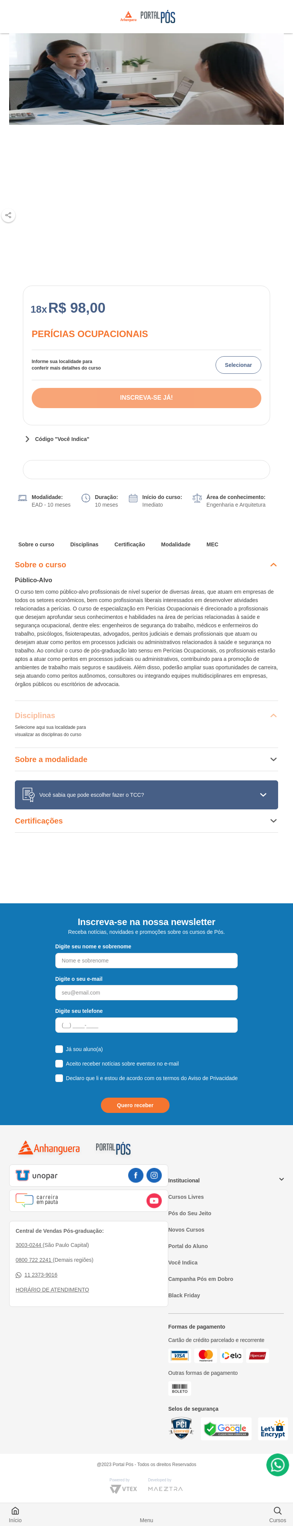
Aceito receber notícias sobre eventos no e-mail (122, 1064)
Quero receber (135, 1105)
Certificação (129, 544)
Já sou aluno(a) (84, 1049)
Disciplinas (84, 544)
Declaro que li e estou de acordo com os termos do (152, 1078)
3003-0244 (29, 1245)
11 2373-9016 (36, 1275)
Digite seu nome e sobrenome (93, 946)
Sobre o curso (36, 544)
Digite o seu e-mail (79, 979)
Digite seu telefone (79, 1011)
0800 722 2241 (34, 1260)
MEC (212, 544)
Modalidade (175, 544)
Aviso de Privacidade (213, 1078)
